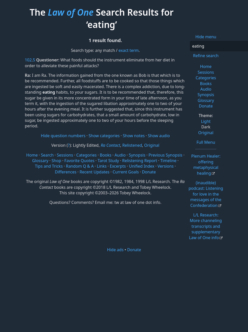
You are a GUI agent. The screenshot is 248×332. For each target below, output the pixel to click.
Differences (65, 172)
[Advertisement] (125, 291)
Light (206, 121)
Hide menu (205, 37)
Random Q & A (80, 166)
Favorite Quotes (79, 160)
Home (206, 66)
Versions (166, 166)
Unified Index (141, 166)
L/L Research (205, 226)
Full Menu (206, 142)
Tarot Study (108, 160)
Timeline (168, 160)
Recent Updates (94, 172)
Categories (206, 78)
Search (47, 155)
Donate (206, 106)
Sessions (206, 72)
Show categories (104, 135)
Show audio (159, 135)
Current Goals (126, 172)
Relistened (132, 145)
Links (102, 166)
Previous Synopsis (165, 155)
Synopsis (206, 94)
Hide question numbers (63, 135)
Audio (205, 89)
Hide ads (115, 249)
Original (205, 132)
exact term (128, 50)
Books (206, 83)
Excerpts (118, 166)
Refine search (206, 55)
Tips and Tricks (49, 166)
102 (28, 60)
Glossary (206, 100)
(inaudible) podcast (206, 194)
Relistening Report (139, 160)
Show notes (134, 135)
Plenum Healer (206, 164)
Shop (56, 160)
